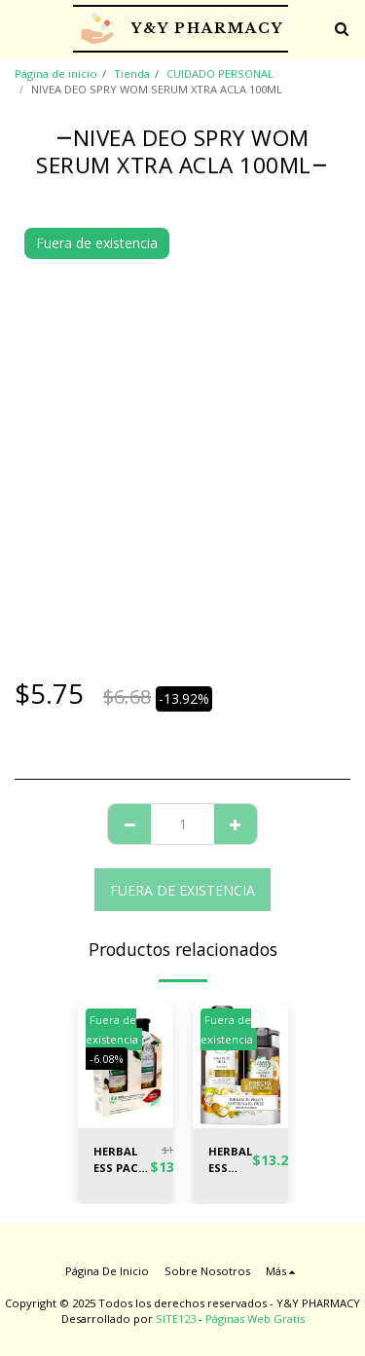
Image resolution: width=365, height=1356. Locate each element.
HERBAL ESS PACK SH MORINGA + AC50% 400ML (121, 1160)
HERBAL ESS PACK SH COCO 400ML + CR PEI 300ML (230, 1160)
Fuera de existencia (182, 890)
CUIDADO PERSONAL (220, 73)
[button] (21, 28)
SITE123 (176, 1318)
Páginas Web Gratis (255, 1318)
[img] (240, 1065)
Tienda (132, 73)
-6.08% (107, 1058)
